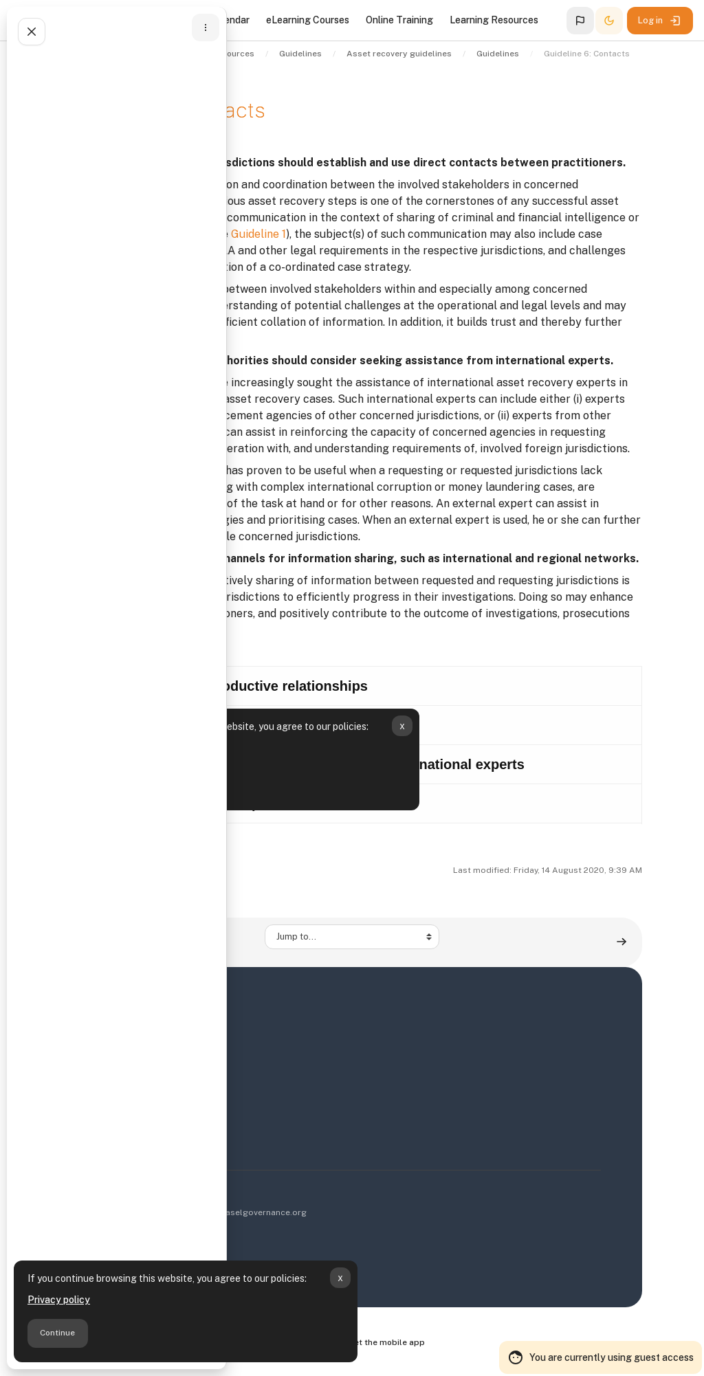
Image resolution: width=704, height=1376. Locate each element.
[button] (580, 20)
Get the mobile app (386, 1342)
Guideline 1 (258, 234)
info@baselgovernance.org (252, 1212)
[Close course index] (31, 31)
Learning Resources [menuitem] (494, 19)
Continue (57, 1333)
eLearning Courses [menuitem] (307, 19)
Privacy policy (59, 1299)
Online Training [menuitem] (399, 19)
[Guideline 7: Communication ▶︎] (621, 942)
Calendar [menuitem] (229, 19)
